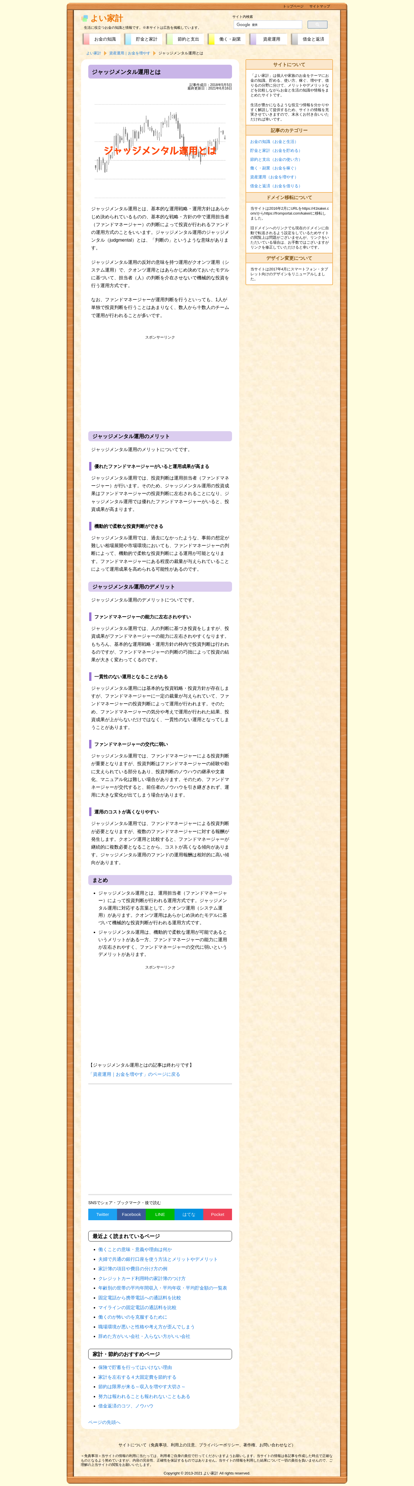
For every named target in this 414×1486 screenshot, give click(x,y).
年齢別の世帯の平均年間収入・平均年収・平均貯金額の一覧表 (162, 1288)
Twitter (102, 1214)
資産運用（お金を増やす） (274, 177)
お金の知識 (105, 39)
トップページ (293, 6)
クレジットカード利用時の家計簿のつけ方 (142, 1278)
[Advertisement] (160, 382)
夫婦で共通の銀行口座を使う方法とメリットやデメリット (158, 1259)
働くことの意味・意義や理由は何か (135, 1249)
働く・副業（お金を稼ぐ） (274, 168)
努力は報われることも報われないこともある (144, 1396)
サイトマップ (319, 6)
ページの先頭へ (104, 1422)
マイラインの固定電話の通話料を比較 (137, 1307)
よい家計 (106, 18)
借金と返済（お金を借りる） (276, 186)
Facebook (131, 1214)
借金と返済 (313, 39)
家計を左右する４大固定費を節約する (137, 1377)
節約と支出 (188, 39)
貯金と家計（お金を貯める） (276, 150)
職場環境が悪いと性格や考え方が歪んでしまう (146, 1326)
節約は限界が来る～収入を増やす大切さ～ (142, 1386)
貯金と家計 (147, 39)
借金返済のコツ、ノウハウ (126, 1405)
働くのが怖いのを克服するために (132, 1317)
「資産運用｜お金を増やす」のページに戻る (134, 1074)
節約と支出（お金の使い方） (276, 159)
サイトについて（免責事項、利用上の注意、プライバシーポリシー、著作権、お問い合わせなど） (207, 1445)
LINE (160, 1214)
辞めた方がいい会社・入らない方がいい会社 (144, 1336)
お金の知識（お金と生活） (274, 141)
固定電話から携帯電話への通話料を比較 (139, 1297)
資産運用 (271, 39)
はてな (189, 1214)
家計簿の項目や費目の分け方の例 (132, 1268)
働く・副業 (230, 39)
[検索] (265, 24)
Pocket (217, 1214)
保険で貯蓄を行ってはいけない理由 (135, 1367)
